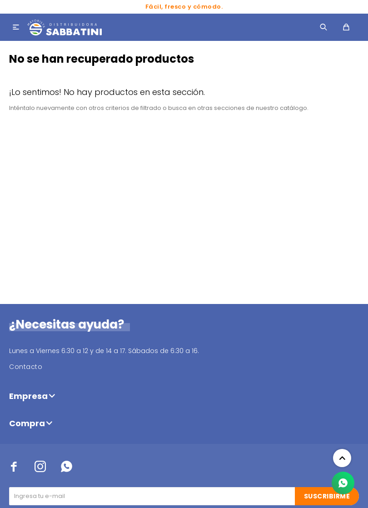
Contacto (25, 366)
